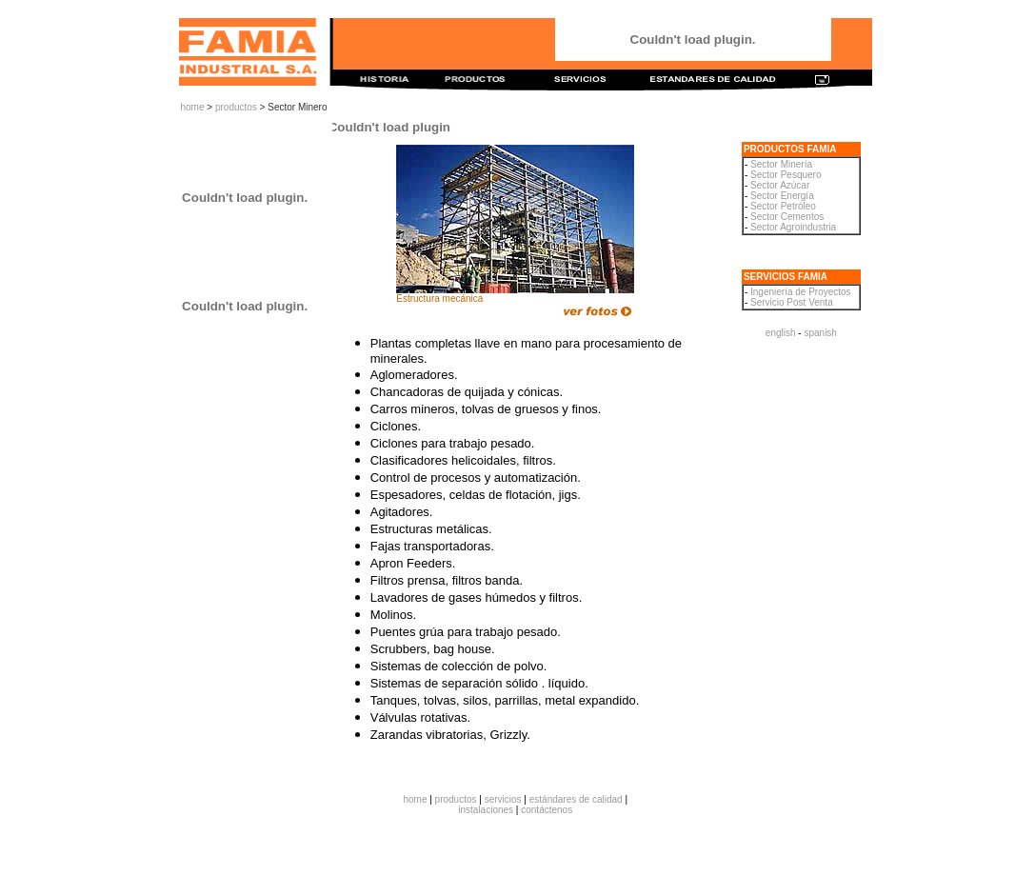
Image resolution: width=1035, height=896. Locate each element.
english (781, 333)
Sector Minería (781, 164)
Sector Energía (782, 195)
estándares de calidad (576, 799)
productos (236, 107)
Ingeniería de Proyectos (800, 292)
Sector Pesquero (786, 174)
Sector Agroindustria (793, 227)
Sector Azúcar (779, 185)
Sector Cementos (787, 216)
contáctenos (546, 810)
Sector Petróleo (783, 206)
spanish (820, 333)
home (193, 107)
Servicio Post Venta (791, 302)
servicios (503, 799)
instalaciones (485, 810)
